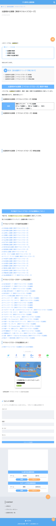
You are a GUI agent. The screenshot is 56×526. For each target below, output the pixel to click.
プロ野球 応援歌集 (28, 2)
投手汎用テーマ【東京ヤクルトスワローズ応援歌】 (17, 292)
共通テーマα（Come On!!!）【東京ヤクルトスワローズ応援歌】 (21, 317)
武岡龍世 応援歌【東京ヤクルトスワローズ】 (15, 265)
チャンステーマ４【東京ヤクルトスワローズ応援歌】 (18, 303)
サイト (4, 433)
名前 (3, 419)
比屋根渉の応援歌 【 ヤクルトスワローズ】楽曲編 (18, 76)
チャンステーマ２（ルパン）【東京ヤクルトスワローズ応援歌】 (21, 299)
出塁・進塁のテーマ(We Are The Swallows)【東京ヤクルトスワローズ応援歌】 (25, 333)
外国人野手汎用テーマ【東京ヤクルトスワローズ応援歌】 (19, 290)
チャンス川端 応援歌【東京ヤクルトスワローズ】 (17, 294)
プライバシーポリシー (12, 507)
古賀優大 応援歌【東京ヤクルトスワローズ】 (15, 235)
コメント (4, 407)
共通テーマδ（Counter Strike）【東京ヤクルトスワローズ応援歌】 (21, 324)
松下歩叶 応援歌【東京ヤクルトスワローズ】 (15, 242)
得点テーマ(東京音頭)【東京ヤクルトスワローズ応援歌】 (19, 336)
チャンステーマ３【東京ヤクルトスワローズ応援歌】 (18, 301)
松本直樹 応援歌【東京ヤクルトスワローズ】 (15, 260)
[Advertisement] (28, 28)
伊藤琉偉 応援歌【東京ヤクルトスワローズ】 (15, 272)
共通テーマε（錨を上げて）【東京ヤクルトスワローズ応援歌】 (20, 326)
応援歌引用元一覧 (10, 510)
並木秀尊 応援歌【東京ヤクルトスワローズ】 (15, 230)
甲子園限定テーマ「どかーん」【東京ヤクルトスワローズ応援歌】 (21, 329)
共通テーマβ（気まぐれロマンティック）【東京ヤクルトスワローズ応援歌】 (24, 320)
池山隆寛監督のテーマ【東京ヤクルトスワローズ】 (17, 274)
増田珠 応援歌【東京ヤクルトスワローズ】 (15, 267)
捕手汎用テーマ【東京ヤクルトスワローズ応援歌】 (17, 287)
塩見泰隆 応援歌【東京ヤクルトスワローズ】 (15, 249)
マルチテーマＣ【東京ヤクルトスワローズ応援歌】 (17, 313)
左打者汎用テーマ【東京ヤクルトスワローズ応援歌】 (18, 285)
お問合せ (8, 504)
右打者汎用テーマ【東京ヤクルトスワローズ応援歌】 (18, 283)
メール (4, 426)
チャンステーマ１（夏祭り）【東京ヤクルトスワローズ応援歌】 (21, 297)
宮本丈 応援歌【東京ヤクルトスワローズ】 (15, 251)
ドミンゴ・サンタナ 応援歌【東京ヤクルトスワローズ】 (18, 256)
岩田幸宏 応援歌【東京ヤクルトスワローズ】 (15, 269)
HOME (28, 518)
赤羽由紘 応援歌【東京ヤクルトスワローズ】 (15, 228)
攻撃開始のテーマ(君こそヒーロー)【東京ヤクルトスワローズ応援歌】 (23, 331)
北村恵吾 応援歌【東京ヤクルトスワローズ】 (15, 262)
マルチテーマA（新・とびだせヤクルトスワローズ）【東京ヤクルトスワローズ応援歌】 (28, 308)
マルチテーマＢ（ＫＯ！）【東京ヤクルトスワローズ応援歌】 (20, 310)
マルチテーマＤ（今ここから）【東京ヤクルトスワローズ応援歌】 (21, 315)
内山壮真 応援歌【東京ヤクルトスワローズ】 (15, 237)
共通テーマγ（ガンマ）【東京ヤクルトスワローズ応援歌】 (19, 322)
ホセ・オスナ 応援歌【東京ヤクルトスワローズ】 (17, 253)
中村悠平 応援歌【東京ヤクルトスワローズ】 (15, 258)
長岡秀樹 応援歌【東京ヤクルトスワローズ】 (15, 244)
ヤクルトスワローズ (15, 389)
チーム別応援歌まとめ (32, 521)
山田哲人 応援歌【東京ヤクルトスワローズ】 (15, 233)
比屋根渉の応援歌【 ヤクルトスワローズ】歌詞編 (18, 74)
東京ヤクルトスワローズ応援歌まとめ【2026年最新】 (18, 344)
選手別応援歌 (25, 389)
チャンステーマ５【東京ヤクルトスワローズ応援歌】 (18, 306)
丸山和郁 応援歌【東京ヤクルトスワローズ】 (15, 239)
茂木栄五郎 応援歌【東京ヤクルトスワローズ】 (16, 246)
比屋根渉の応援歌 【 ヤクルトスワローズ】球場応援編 (20, 79)
